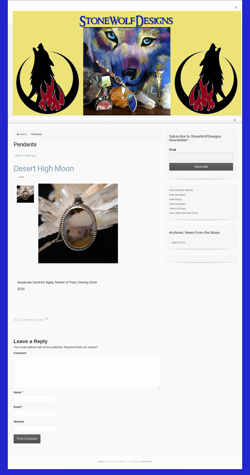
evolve (100, 461)
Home (23, 134)
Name (18, 392)
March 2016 (178, 242)
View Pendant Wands (181, 190)
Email (18, 407)
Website (19, 421)
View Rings (175, 199)
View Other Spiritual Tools (183, 213)
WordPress (147, 461)
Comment (20, 353)
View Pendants (177, 194)
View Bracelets (177, 204)
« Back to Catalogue (25, 155)
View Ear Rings (177, 208)
